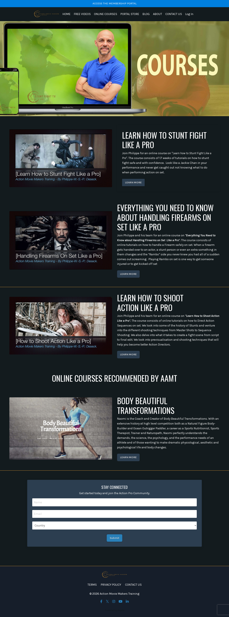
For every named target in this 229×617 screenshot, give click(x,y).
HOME (66, 14)
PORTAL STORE (129, 14)
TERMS (92, 586)
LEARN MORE (133, 182)
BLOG (146, 14)
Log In (189, 14)
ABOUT (157, 14)
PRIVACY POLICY (111, 586)
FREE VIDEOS (82, 14)
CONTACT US (173, 14)
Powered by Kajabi (114, 611)
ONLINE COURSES (105, 14)
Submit (114, 539)
